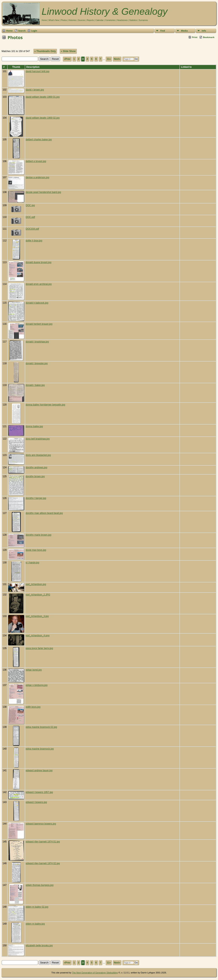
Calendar (99, 20)
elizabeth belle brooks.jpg (39, 945)
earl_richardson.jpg (36, 584)
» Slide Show (68, 51)
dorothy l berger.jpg (36, 498)
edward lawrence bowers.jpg (41, 823)
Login (34, 30)
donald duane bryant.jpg (38, 262)
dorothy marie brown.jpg (38, 534)
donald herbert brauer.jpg (39, 324)
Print (194, 37)
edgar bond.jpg (34, 669)
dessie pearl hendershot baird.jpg (43, 192)
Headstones (122, 20)
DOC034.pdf (32, 228)
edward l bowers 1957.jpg (39, 792)
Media (184, 30)
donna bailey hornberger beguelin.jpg (45, 404)
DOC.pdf (30, 217)
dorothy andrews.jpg (36, 467)
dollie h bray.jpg (34, 240)
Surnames (143, 20)
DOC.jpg (30, 205)
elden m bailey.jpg (35, 923)
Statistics (133, 20)
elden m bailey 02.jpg (37, 906)
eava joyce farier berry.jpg (39, 648)
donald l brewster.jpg (37, 363)
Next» (117, 59)
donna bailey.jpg (34, 426)
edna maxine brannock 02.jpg (41, 727)
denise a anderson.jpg (37, 177)
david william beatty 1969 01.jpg (43, 96)
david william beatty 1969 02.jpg (43, 117)
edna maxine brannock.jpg (40, 748)
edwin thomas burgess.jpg (39, 885)
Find (162, 30)
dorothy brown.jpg (35, 476)
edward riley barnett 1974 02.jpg (43, 863)
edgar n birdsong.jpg (36, 685)
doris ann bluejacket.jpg (38, 455)
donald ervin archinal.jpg (39, 284)
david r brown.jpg (35, 89)
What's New (54, 20)
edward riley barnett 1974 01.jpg (43, 841)
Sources (81, 20)
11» (109, 59)
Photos (64, 20)
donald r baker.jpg (35, 385)
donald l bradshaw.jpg (37, 341)
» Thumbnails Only (45, 51)
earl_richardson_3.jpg (37, 616)
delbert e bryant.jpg (36, 161)
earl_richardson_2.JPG (38, 594)
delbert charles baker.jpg (39, 139)
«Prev (67, 59)
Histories (72, 20)
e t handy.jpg (32, 562)
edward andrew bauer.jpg (39, 770)
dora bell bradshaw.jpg (38, 438)
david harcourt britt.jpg (37, 71)
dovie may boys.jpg (36, 550)
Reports (90, 20)
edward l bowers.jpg (36, 802)
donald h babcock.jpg (37, 302)
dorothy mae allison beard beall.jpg (44, 513)
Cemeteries (110, 20)
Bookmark (208, 37)
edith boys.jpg (33, 706)
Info (204, 30)
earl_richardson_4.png (37, 635)
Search (22, 30)
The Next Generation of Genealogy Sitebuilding (95, 972)
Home (44, 20)
